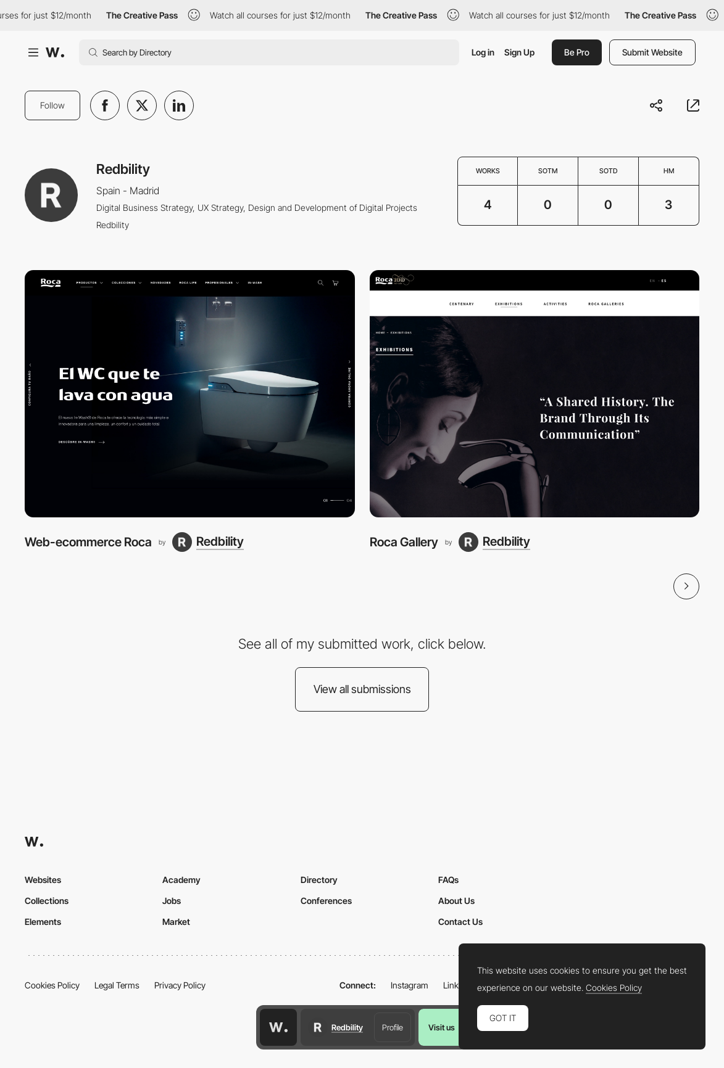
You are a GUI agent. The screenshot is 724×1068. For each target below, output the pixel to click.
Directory (319, 879)
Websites (43, 879)
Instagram (409, 985)
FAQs (448, 879)
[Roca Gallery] (535, 393)
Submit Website (652, 52)
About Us (456, 900)
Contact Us (460, 921)
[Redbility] (208, 542)
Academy (181, 879)
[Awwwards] (55, 52)
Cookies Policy (52, 985)
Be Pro (576, 52)
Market (176, 921)
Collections (47, 900)
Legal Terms (116, 985)
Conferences (326, 900)
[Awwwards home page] (278, 1027)
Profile (392, 1027)
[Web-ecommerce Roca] (190, 393)
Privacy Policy (180, 985)
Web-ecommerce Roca (88, 542)
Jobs (171, 900)
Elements (43, 921)
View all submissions (362, 689)
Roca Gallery (404, 542)
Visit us (441, 1027)
